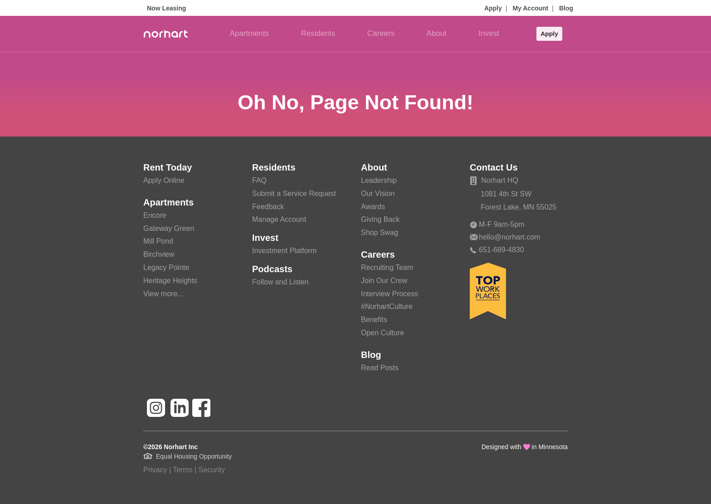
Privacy (155, 470)
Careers (380, 33)
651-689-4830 (497, 250)
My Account (530, 8)
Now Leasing (166, 8)
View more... (163, 294)
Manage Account (279, 219)
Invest (488, 33)
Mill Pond (158, 241)
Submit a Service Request (294, 193)
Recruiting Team (387, 267)
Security (212, 470)
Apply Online (164, 180)
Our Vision (377, 193)
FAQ (259, 180)
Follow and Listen (280, 282)
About (437, 33)
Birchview (158, 254)
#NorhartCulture (387, 306)
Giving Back (380, 219)
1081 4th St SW (506, 194)
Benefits (374, 319)
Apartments (249, 33)
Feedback (268, 206)
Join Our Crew (384, 280)
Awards (373, 206)
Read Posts (380, 368)
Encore (154, 215)
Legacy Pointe (166, 267)
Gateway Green (168, 228)
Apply (493, 8)
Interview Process (389, 294)
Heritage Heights (170, 280)
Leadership (379, 180)
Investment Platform (284, 250)
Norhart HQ (494, 180)
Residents (318, 33)
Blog (566, 8)
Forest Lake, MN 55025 (518, 207)
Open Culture (382, 333)
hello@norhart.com (505, 237)
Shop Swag (379, 232)
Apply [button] (549, 33)
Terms (183, 470)
